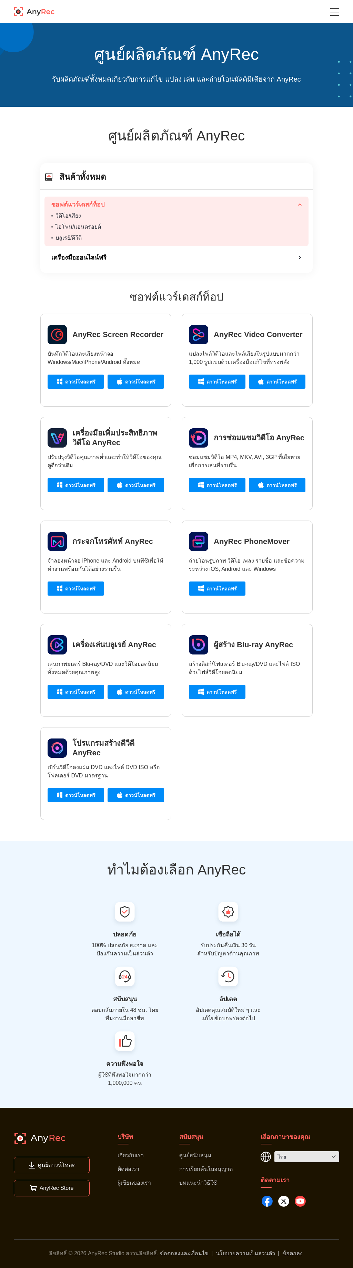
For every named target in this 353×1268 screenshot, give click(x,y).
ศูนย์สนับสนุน (195, 1155)
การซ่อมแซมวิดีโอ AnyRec (259, 437)
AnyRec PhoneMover (252, 541)
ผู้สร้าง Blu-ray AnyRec (253, 644)
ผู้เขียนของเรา (134, 1183)
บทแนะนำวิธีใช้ (198, 1183)
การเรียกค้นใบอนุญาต (206, 1169)
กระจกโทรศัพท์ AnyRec (112, 541)
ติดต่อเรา (128, 1169)
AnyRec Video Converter (258, 334)
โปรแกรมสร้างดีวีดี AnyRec (103, 748)
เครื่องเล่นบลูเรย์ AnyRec (114, 644)
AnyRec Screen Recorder (117, 334)
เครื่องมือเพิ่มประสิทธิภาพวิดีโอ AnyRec (114, 438)
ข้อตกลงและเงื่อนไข (184, 1253)
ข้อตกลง (292, 1253)
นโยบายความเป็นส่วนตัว (245, 1253)
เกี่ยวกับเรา (131, 1155)
